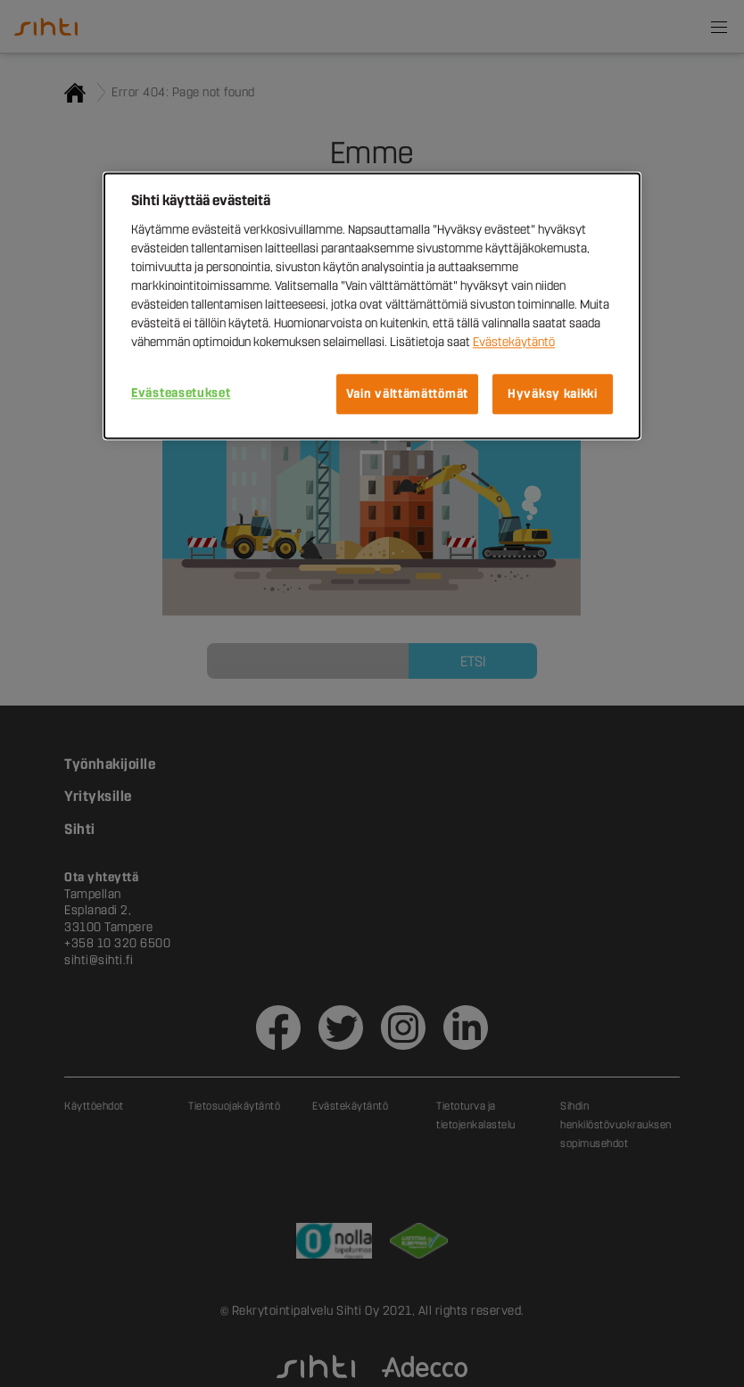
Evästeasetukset (181, 392)
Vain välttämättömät (407, 393)
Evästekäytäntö (514, 342)
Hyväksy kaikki (553, 393)
